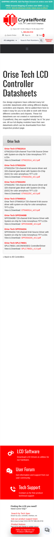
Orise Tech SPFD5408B (15, 215)
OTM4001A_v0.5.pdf (30, 210)
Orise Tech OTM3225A (15, 165)
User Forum (25, 469)
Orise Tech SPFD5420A (15, 229)
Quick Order (10, 35)
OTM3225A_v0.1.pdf (30, 177)
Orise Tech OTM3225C (15, 182)
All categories (10, 40)
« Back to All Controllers (13, 257)
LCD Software (28, 451)
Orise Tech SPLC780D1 (15, 243)
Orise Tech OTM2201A (15, 149)
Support (17, 63)
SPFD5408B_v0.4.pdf (31, 224)
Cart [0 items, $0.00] (40, 35)
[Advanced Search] (20, 513)
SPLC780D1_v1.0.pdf (31, 249)
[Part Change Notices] (18, 524)
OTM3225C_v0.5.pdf (30, 193)
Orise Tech (13, 65)
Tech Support (29, 487)
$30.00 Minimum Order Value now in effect (29, 8)
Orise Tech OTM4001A (15, 199)
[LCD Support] (24, 519)
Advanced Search (48, 40)
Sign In (27, 35)
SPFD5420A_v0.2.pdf (31, 238)
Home (9, 63)
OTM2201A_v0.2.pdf (30, 160)
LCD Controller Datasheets (35, 63)
